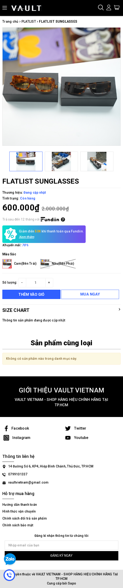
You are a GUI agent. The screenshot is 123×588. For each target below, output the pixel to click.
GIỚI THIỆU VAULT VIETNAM (61, 390)
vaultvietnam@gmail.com (28, 482)
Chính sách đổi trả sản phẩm (24, 518)
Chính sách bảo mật (17, 525)
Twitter (75, 428)
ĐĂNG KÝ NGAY (61, 555)
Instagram (17, 437)
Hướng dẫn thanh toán (19, 504)
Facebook (16, 428)
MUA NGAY (90, 294)
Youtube (76, 437)
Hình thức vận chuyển (19, 511)
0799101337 (18, 474)
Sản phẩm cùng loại (62, 343)
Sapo (72, 583)
